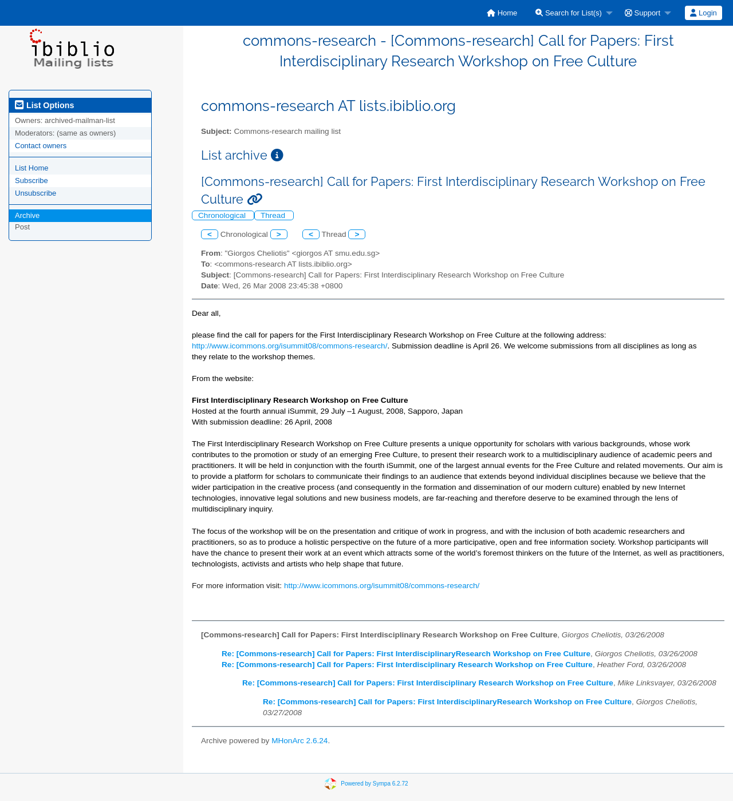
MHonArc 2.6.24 (299, 740)
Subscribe (31, 180)
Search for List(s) (568, 13)
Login (703, 13)
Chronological (223, 215)
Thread (274, 215)
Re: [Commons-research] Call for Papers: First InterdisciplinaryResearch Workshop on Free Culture (406, 653)
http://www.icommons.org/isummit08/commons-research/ (289, 346)
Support (642, 13)
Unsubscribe (35, 193)
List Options (44, 105)
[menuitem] (502, 13)
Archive (27, 215)
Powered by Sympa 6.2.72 (374, 783)
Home (502, 13)
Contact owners (40, 145)
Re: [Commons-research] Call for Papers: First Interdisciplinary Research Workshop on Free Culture (407, 664)
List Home (32, 168)
